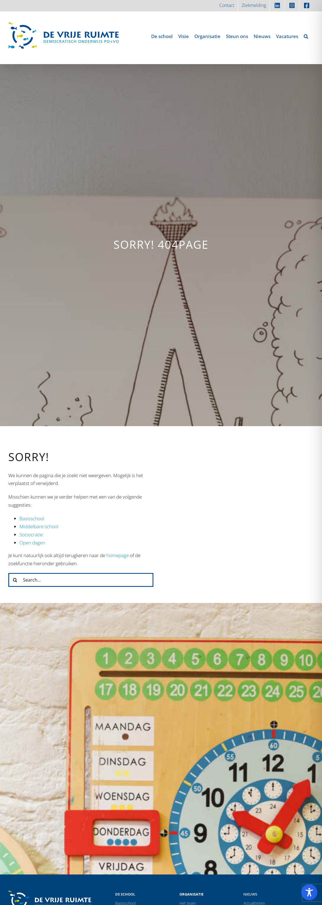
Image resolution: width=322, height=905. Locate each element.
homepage (117, 555)
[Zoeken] (15, 580)
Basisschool (31, 518)
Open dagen (32, 542)
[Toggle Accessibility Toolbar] (309, 892)
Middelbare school (38, 526)
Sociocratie (31, 534)
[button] (306, 36)
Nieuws (250, 894)
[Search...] (80, 580)
